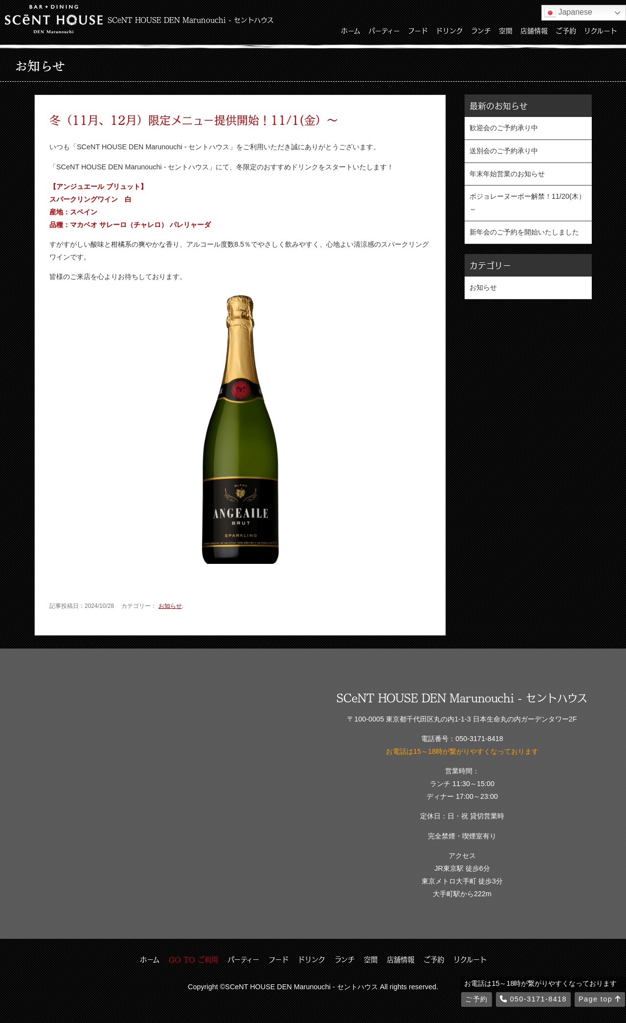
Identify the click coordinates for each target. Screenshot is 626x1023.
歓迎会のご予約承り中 (504, 128)
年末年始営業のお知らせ (507, 174)
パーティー (384, 30)
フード (418, 30)
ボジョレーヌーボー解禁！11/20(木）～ (527, 202)
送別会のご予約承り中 (504, 151)
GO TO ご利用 (193, 959)
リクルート (600, 30)
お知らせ (170, 606)
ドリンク (449, 30)
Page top (600, 999)
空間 (506, 30)
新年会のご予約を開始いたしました (524, 232)
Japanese (568, 13)
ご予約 (566, 30)
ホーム (350, 30)
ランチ (481, 30)
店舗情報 (534, 30)
